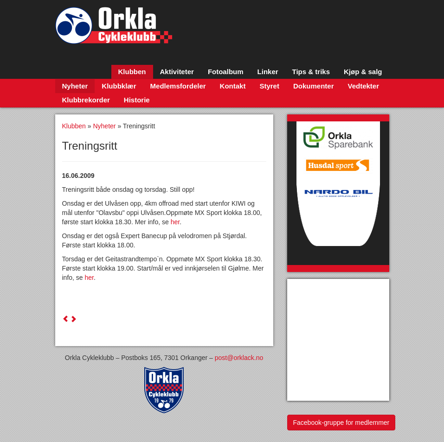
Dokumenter (313, 86)
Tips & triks (311, 72)
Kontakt (233, 86)
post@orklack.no (239, 357)
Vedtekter (364, 86)
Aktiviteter (177, 72)
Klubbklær (119, 86)
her (175, 222)
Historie (137, 100)
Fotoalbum (226, 72)
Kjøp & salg (363, 72)
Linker (267, 72)
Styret (269, 86)
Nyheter (75, 86)
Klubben (132, 72)
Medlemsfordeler (178, 86)
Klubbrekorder (86, 100)
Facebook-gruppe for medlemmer (341, 422)
